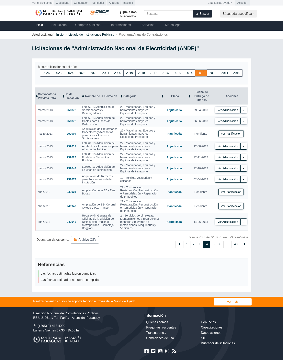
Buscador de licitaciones (218, 343)
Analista (114, 2)
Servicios (149, 25)
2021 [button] (105, 73)
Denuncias (208, 322)
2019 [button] (129, 73)
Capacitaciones (211, 327)
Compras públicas (89, 25)
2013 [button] (201, 73)
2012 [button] (212, 73)
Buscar (202, 14)
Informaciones (122, 25)
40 (236, 244)
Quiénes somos (157, 322)
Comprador (81, 2)
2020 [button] (117, 73)
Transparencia (156, 332)
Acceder (242, 2)
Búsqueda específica (238, 13)
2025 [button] (58, 73)
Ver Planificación (231, 133)
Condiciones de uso (160, 338)
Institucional (59, 25)
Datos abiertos (211, 332)
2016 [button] (165, 73)
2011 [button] (224, 73)
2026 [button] (46, 73)
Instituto (128, 2)
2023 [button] (81, 73)
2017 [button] (153, 73)
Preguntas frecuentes (161, 327)
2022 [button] (93, 73)
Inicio (39, 25)
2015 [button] (177, 73)
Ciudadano (62, 2)
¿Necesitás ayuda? (220, 2)
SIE (203, 338)
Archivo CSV (85, 239)
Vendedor (98, 2)
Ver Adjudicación (228, 110)
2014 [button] (189, 73)
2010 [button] (236, 73)
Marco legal (173, 25)
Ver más (233, 301)
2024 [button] (70, 73)
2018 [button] (141, 73)
